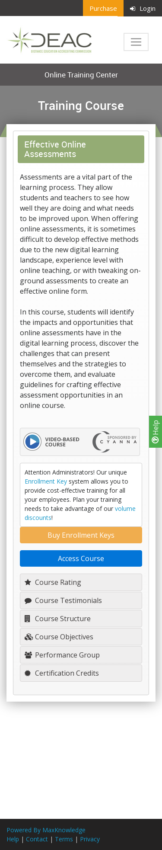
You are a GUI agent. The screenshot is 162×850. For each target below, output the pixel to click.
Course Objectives (59, 637)
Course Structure (58, 618)
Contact (37, 839)
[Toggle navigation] (136, 42)
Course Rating (53, 582)
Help (155, 431)
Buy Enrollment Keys (81, 535)
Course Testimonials (63, 600)
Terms (64, 839)
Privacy (90, 839)
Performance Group (62, 655)
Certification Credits (62, 673)
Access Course (81, 558)
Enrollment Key (46, 481)
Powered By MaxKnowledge (46, 830)
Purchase (103, 8)
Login (143, 8)
